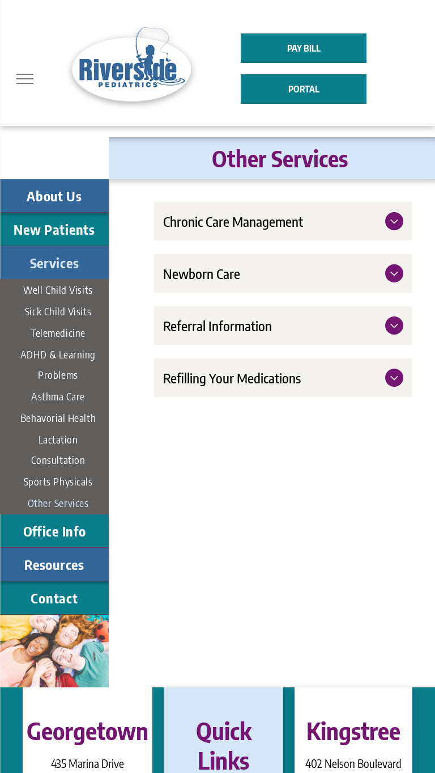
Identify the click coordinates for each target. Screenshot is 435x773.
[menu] (25, 79)
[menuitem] (54, 196)
